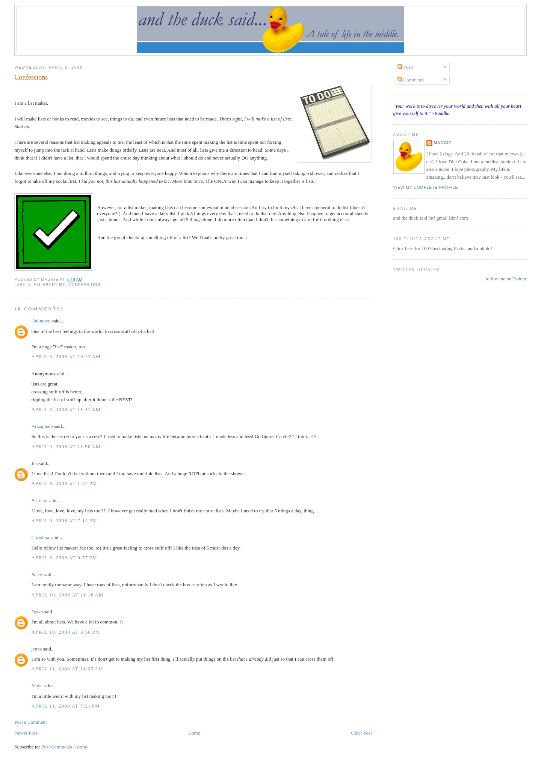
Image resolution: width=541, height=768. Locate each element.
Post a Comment (30, 722)
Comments (411, 80)
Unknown (40, 321)
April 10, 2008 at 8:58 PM (65, 632)
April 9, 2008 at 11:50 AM (65, 446)
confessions (84, 285)
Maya (36, 685)
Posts (405, 67)
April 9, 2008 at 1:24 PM (64, 483)
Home (194, 733)
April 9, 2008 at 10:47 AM (66, 356)
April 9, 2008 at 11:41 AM (65, 409)
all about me (50, 285)
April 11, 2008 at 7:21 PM (65, 706)
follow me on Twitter (506, 279)
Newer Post (25, 733)
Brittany (39, 500)
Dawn (37, 611)
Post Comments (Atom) (64, 747)
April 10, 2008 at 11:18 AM (67, 595)
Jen (34, 463)
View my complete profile (425, 187)
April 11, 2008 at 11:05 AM (67, 669)
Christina (40, 537)
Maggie (443, 143)
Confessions (31, 77)
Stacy (36, 574)
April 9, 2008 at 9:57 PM (64, 557)
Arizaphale (42, 426)
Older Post (361, 733)
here (410, 248)
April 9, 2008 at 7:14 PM (64, 520)
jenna (36, 649)
